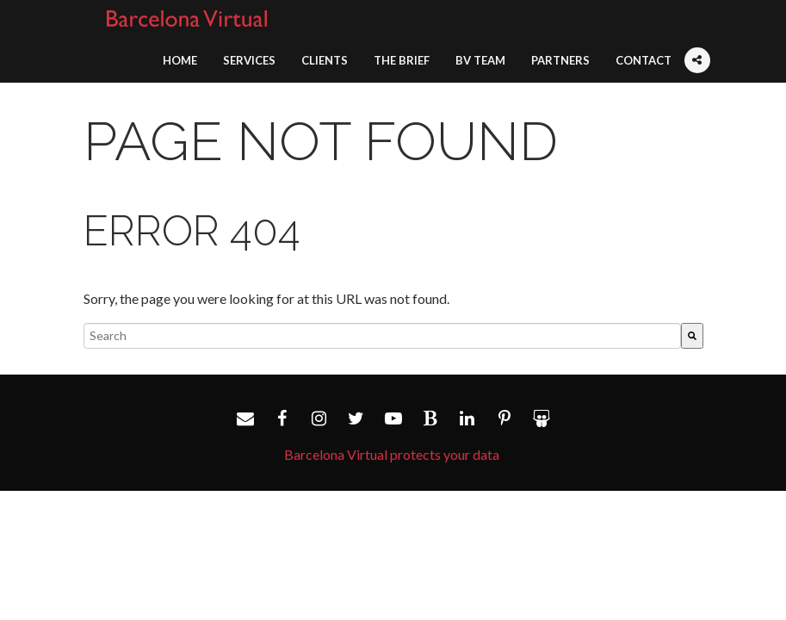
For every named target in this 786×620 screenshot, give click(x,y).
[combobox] (382, 336)
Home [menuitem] (180, 60)
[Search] (692, 336)
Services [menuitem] (249, 60)
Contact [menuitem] (644, 60)
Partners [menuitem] (560, 60)
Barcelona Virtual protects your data (391, 454)
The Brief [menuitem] (402, 60)
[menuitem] (697, 50)
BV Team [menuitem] (480, 60)
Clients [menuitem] (324, 60)
